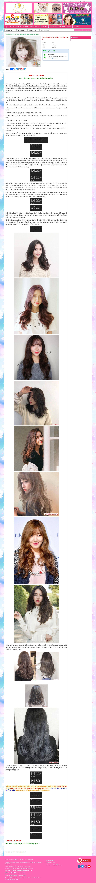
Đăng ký (83, 1)
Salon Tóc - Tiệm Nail (34, 26)
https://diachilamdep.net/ (18, 873)
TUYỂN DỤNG (44, 26)
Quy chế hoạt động (50, 862)
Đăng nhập (88, 1)
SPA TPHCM (25, 26)
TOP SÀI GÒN (62, 26)
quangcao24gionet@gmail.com (17, 875)
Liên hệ (78, 1)
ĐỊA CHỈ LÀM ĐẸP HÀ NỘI (15, 26)
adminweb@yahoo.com (52, 58)
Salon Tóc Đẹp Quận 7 (15, 34)
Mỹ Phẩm (69, 26)
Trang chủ (68, 1)
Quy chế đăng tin (50, 860)
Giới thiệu (73, 1)
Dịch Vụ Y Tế (76, 26)
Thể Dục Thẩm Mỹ (53, 26)
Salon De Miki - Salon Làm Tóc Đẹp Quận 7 (17, 852)
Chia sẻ (7, 69)
